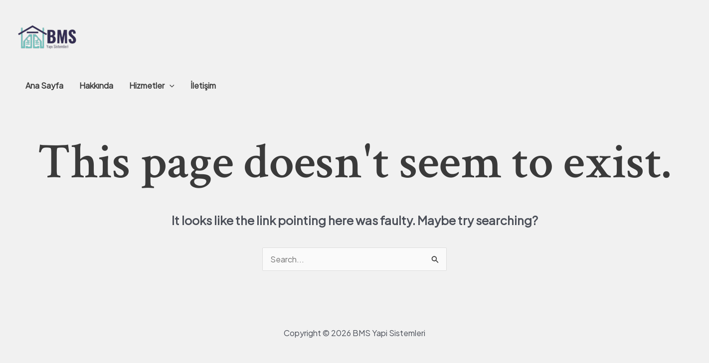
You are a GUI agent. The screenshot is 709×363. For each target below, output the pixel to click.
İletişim (203, 85)
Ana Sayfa (44, 85)
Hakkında (96, 85)
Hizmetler (152, 85)
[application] (170, 85)
